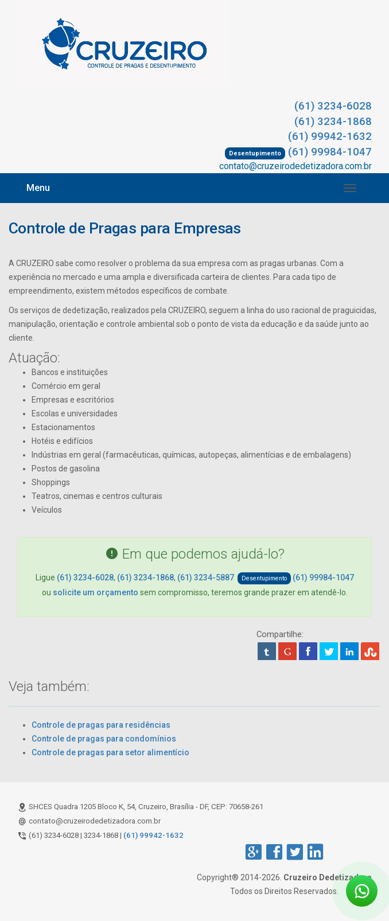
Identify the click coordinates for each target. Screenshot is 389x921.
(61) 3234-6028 (333, 106)
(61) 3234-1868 (333, 121)
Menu (38, 187)
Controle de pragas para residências (101, 724)
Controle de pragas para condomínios (104, 738)
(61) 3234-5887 (205, 577)
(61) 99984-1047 (330, 152)
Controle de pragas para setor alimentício (110, 752)
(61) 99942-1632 (330, 136)
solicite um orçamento (95, 592)
